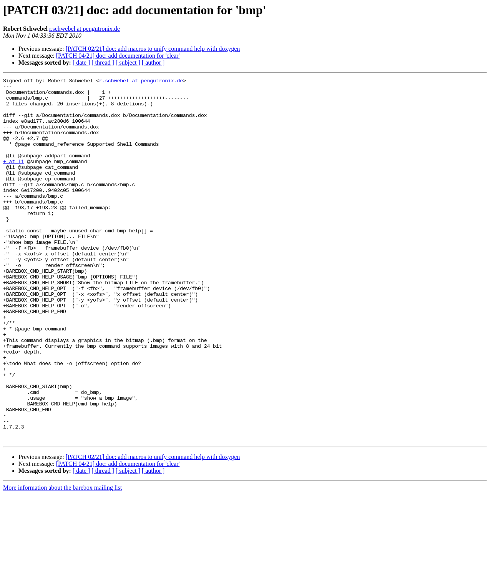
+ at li (13, 178)
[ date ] (81, 62)
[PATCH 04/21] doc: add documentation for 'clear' (118, 55)
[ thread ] (102, 62)
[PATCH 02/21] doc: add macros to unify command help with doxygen (153, 48)
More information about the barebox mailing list (62, 560)
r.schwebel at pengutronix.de (84, 28)
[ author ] (153, 62)
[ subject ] (128, 62)
